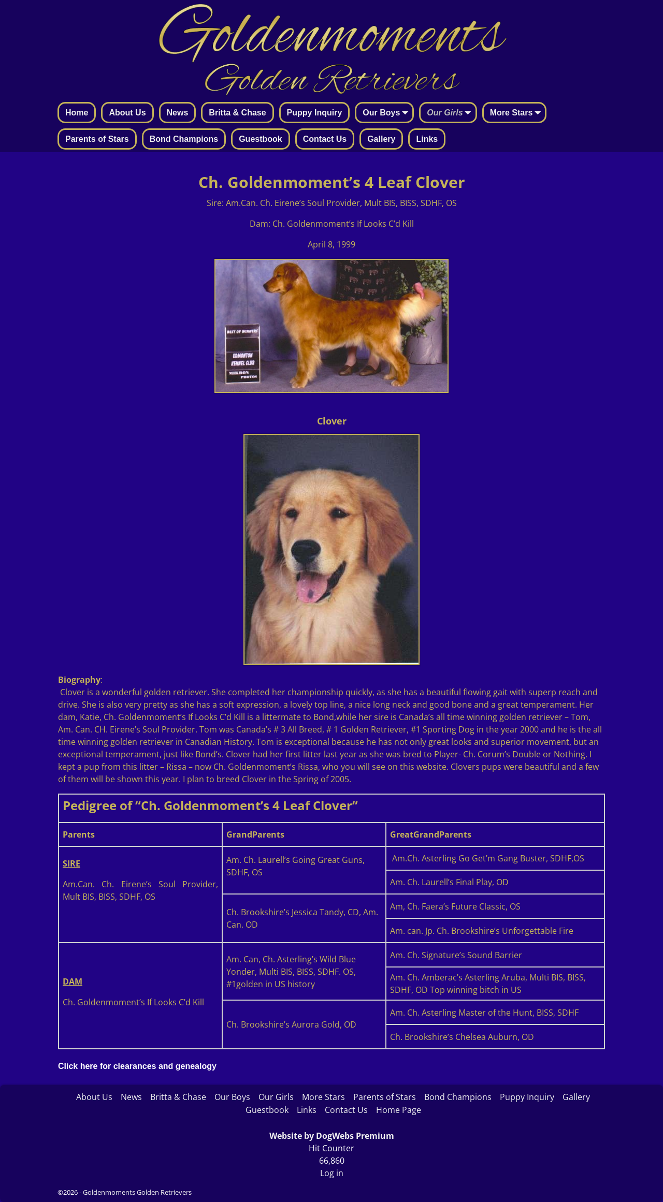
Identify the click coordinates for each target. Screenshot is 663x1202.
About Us (127, 112)
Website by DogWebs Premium (331, 1135)
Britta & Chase (237, 112)
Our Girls (451, 113)
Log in (331, 1173)
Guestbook (260, 139)
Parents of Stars (97, 139)
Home (76, 112)
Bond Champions (184, 139)
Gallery (381, 139)
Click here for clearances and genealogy (137, 1066)
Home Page (398, 1110)
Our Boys (387, 113)
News (178, 112)
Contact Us (325, 139)
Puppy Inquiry (314, 112)
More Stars (517, 113)
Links (427, 139)
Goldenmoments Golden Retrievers (137, 1192)
